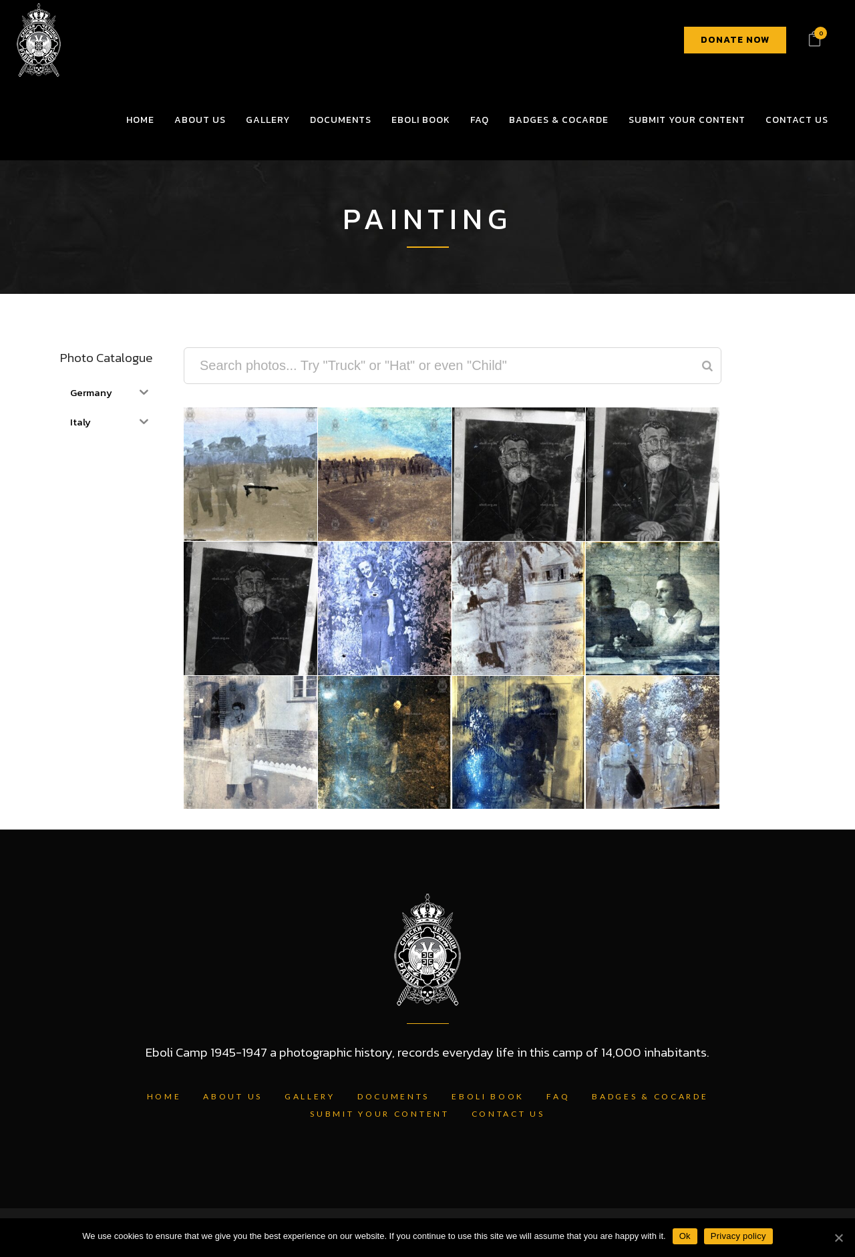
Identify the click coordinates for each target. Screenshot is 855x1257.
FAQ (558, 1096)
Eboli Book (488, 1096)
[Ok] (838, 1237)
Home (164, 1096)
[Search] (707, 365)
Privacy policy (738, 1236)
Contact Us (508, 1114)
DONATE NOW (735, 40)
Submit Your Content (379, 1114)
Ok (685, 1236)
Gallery (310, 1096)
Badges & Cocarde (650, 1096)
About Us (233, 1096)
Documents (393, 1096)
